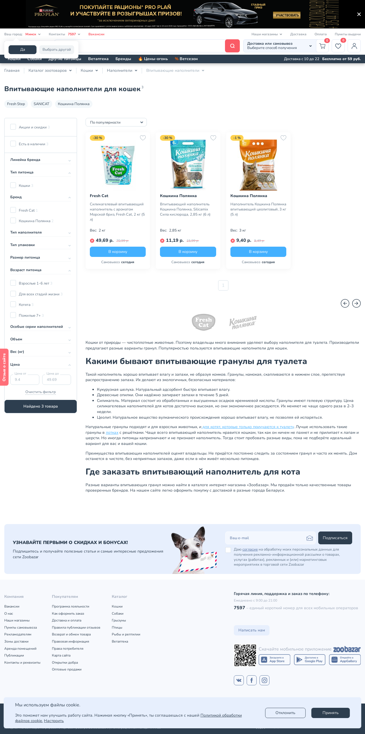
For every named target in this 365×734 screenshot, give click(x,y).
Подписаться (335, 538)
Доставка (298, 34)
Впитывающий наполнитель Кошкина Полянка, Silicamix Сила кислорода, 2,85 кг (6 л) (185, 209)
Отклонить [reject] (285, 712)
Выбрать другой (56, 49)
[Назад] (345, 303)
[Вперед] (356, 303)
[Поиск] (147, 45)
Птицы (117, 627)
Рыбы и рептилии (126, 634)
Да (22, 49)
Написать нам (251, 630)
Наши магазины (17, 620)
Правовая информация (70, 641)
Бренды (123, 59)
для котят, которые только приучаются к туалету (247, 427)
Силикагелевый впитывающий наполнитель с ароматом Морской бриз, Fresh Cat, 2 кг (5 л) (117, 212)
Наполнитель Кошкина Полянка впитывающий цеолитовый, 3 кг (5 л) (258, 209)
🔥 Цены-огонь (153, 59)
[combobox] (116, 122)
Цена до (52, 373)
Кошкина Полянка (74, 104)
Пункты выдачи (348, 34)
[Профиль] (354, 45)
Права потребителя (67, 648)
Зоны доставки (16, 641)
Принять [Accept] (331, 712)
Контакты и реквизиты (22, 662)
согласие (250, 549)
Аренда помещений (20, 648)
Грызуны (119, 620)
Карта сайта (61, 655)
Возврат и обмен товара (71, 634)
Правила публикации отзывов (76, 627)
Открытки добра (65, 662)
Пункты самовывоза (20, 627)
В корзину (117, 251)
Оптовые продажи (67, 669)
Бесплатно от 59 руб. (341, 59)
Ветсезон (186, 59)
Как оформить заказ (68, 613)
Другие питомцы (64, 59)
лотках (112, 432)
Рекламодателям (17, 634)
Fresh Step (16, 104)
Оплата (321, 34)
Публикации (14, 655)
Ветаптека (98, 59)
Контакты (64, 34)
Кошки (14, 59)
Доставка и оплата (66, 620)
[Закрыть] (359, 14)
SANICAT (41, 104)
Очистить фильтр (40, 391)
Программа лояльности (70, 606)
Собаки (34, 59)
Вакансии (96, 34)
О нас (8, 613)
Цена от (20, 373)
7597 (239, 608)
